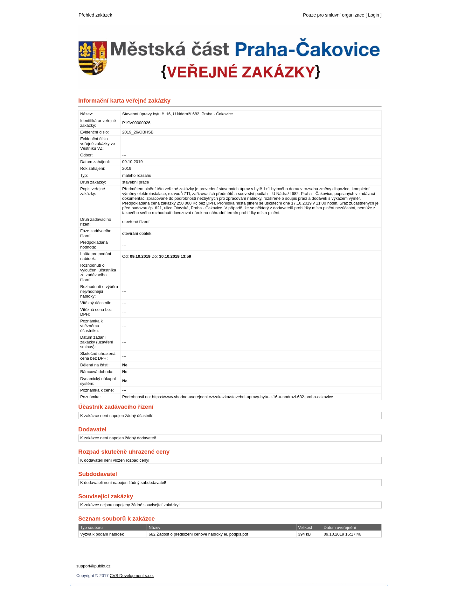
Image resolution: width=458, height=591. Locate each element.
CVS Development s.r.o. (132, 575)
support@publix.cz (93, 566)
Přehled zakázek (95, 15)
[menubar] (95, 13)
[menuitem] (95, 13)
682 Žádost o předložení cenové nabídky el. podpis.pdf (198, 534)
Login (373, 15)
